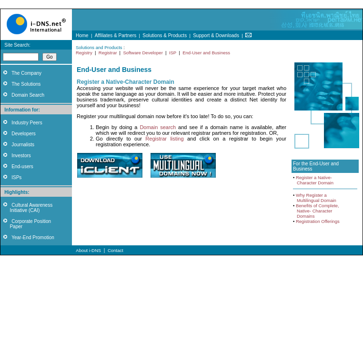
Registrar (108, 52)
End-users (22, 166)
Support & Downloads (216, 35)
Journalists (22, 144)
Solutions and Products (99, 47)
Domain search (158, 127)
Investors (21, 155)
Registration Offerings (318, 221)
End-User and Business (206, 52)
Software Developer (142, 52)
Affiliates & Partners (116, 35)
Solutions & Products (164, 35)
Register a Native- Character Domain (313, 180)
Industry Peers (26, 122)
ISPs (16, 177)
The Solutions (25, 84)
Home (82, 35)
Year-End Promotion (32, 237)
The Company (26, 73)
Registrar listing (164, 138)
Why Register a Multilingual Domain (314, 197)
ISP (172, 52)
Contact (115, 250)
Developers (23, 133)
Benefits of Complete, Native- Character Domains (316, 211)
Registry (84, 52)
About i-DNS (88, 250)
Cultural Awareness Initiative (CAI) (26, 207)
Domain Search (27, 95)
